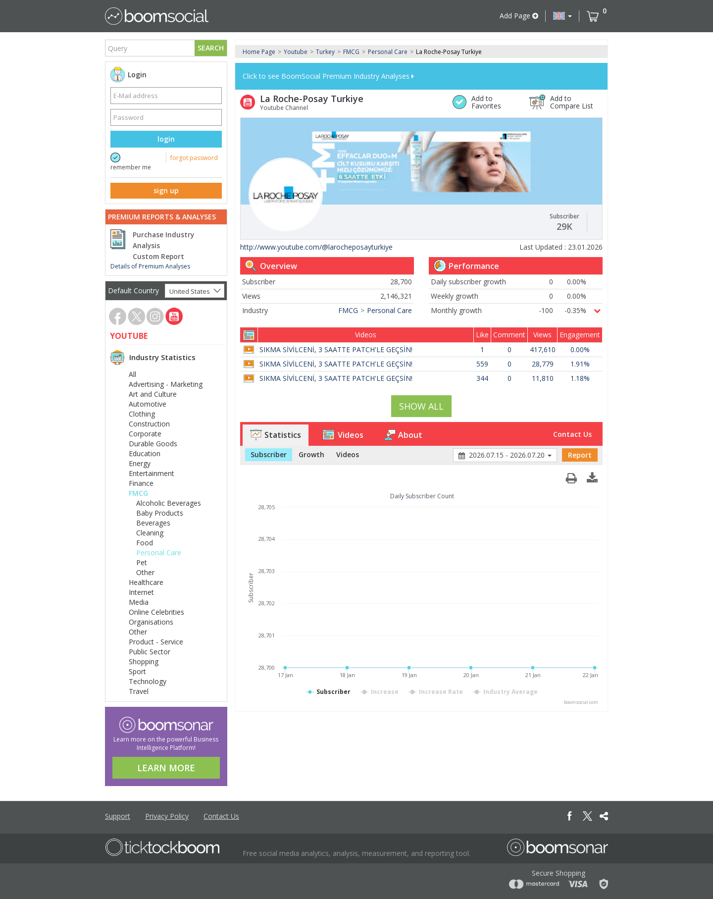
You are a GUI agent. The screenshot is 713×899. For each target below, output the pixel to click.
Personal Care (158, 552)
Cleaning (149, 532)
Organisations (151, 622)
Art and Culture (153, 394)
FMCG (138, 493)
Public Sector (149, 651)
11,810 (543, 378)
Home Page (259, 52)
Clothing (142, 414)
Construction (149, 423)
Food (144, 542)
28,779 (543, 364)
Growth (311, 454)
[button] (562, 16)
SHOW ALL (421, 406)
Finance (141, 483)
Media (139, 602)
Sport (137, 671)
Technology (147, 681)
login (166, 139)
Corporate (145, 433)
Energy (140, 463)
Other (145, 572)
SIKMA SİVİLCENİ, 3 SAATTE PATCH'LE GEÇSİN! (335, 349)
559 (482, 364)
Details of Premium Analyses (150, 266)
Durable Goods (153, 443)
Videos (342, 434)
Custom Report (158, 256)
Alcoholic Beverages (168, 503)
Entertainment (151, 473)
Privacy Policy (167, 816)
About (403, 434)
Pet (141, 562)
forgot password (194, 158)
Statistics (275, 434)
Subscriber (269, 454)
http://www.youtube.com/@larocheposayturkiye (316, 247)
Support (117, 816)
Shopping (143, 661)
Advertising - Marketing (166, 384)
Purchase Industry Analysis (163, 240)
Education (144, 453)
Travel (139, 691)
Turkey (325, 52)
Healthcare (146, 582)
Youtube (295, 52)
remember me (130, 167)
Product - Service (156, 641)
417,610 (543, 349)
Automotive (147, 404)
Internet (141, 592)
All (132, 374)
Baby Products (159, 513)
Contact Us (572, 434)
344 (482, 378)
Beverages (153, 523)
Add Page (519, 15)
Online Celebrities (156, 612)
